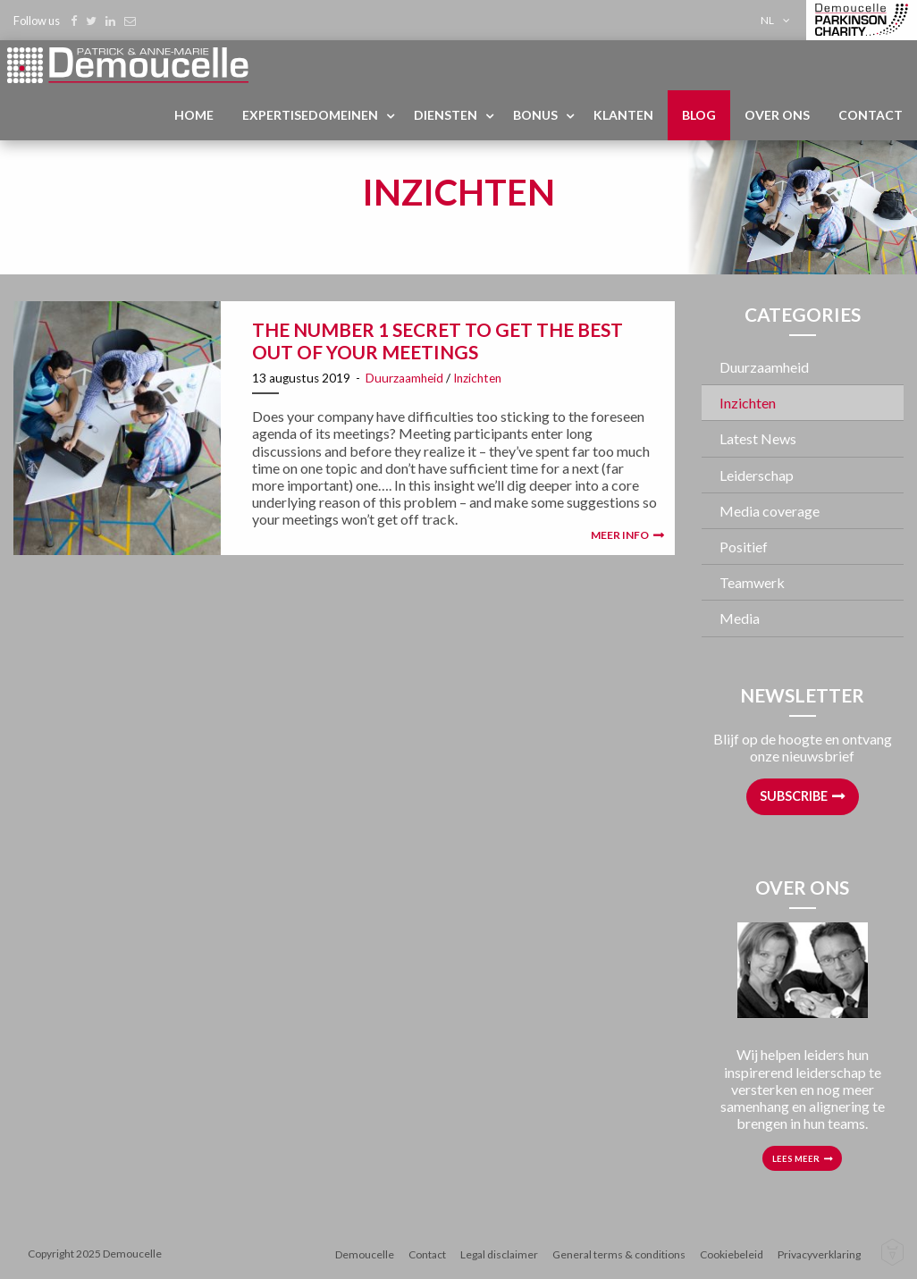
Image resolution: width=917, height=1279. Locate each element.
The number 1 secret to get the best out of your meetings (437, 340)
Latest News (757, 438)
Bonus (535, 114)
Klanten (623, 114)
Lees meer (796, 1159)
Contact (870, 114)
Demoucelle (364, 1254)
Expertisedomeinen (310, 114)
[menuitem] (778, 20)
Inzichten (477, 378)
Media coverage (769, 510)
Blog (699, 114)
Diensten (445, 114)
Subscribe (794, 796)
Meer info (620, 535)
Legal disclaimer (499, 1254)
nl (767, 20)
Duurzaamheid (404, 378)
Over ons (777, 114)
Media (739, 618)
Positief (743, 546)
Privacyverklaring (819, 1254)
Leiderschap (756, 475)
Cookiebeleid (731, 1254)
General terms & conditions (619, 1254)
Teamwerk (752, 582)
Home (194, 114)
